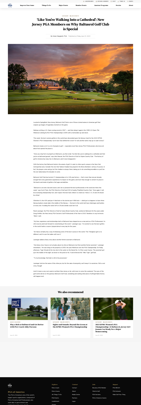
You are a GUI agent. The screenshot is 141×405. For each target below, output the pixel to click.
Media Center (76, 395)
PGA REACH (116, 388)
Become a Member (102, 1)
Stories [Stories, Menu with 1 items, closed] (118, 5)
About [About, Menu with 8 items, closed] (131, 5)
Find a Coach (55, 388)
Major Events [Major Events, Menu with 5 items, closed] (63, 5)
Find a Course (56, 391)
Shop (113, 1)
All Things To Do (57, 394)
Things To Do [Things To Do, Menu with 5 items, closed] (46, 5)
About (74, 391)
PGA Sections (96, 394)
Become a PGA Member (99, 388)
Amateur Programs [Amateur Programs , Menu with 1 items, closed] (101, 5)
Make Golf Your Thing (119, 395)
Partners (74, 398)
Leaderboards (88, 1)
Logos (74, 401)
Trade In (121, 1)
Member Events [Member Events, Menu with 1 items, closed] (81, 5)
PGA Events (55, 398)
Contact (74, 388)
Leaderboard (55, 401)
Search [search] (130, 1)
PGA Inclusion (117, 391)
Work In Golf (96, 391)
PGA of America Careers (99, 398)
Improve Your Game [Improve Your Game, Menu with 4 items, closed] (27, 5)
